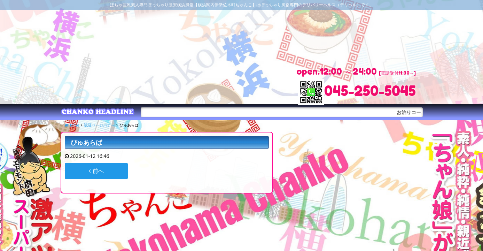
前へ (96, 171)
